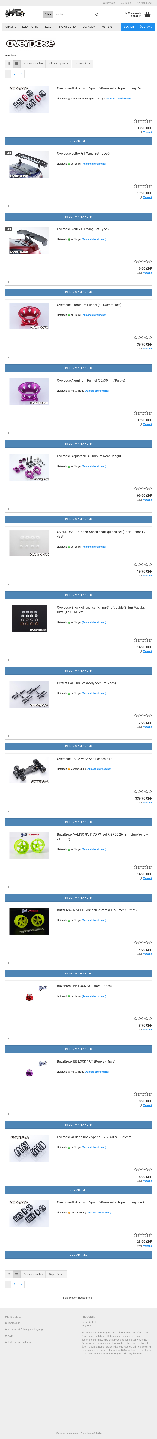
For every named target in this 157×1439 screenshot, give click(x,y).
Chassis (10, 26)
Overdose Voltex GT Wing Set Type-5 (83, 153)
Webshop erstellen (66, 1433)
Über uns (146, 26)
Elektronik (30, 26)
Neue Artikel (89, 1322)
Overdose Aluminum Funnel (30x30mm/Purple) (91, 380)
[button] (109, 3)
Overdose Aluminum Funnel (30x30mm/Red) (89, 305)
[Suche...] (48, 14)
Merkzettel (144, 3)
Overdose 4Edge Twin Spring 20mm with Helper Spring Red (99, 88)
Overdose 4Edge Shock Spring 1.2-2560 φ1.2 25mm (94, 1137)
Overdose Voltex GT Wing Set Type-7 (83, 229)
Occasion (89, 26)
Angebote (87, 1325)
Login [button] (126, 3)
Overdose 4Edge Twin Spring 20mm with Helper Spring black (101, 1202)
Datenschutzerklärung (20, 1342)
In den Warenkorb (78, 216)
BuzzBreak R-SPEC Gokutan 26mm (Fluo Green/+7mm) (97, 910)
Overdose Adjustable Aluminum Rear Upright (89, 456)
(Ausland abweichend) (118, 98)
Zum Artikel (78, 141)
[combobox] (33, 64)
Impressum (14, 1323)
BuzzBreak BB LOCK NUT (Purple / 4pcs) (86, 1061)
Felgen (48, 26)
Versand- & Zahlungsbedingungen (26, 1329)
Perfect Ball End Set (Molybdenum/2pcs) (86, 683)
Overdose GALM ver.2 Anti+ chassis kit (84, 759)
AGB (10, 1335)
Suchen (129, 26)
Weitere (107, 26)
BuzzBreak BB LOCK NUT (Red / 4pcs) (84, 986)
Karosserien (67, 26)
